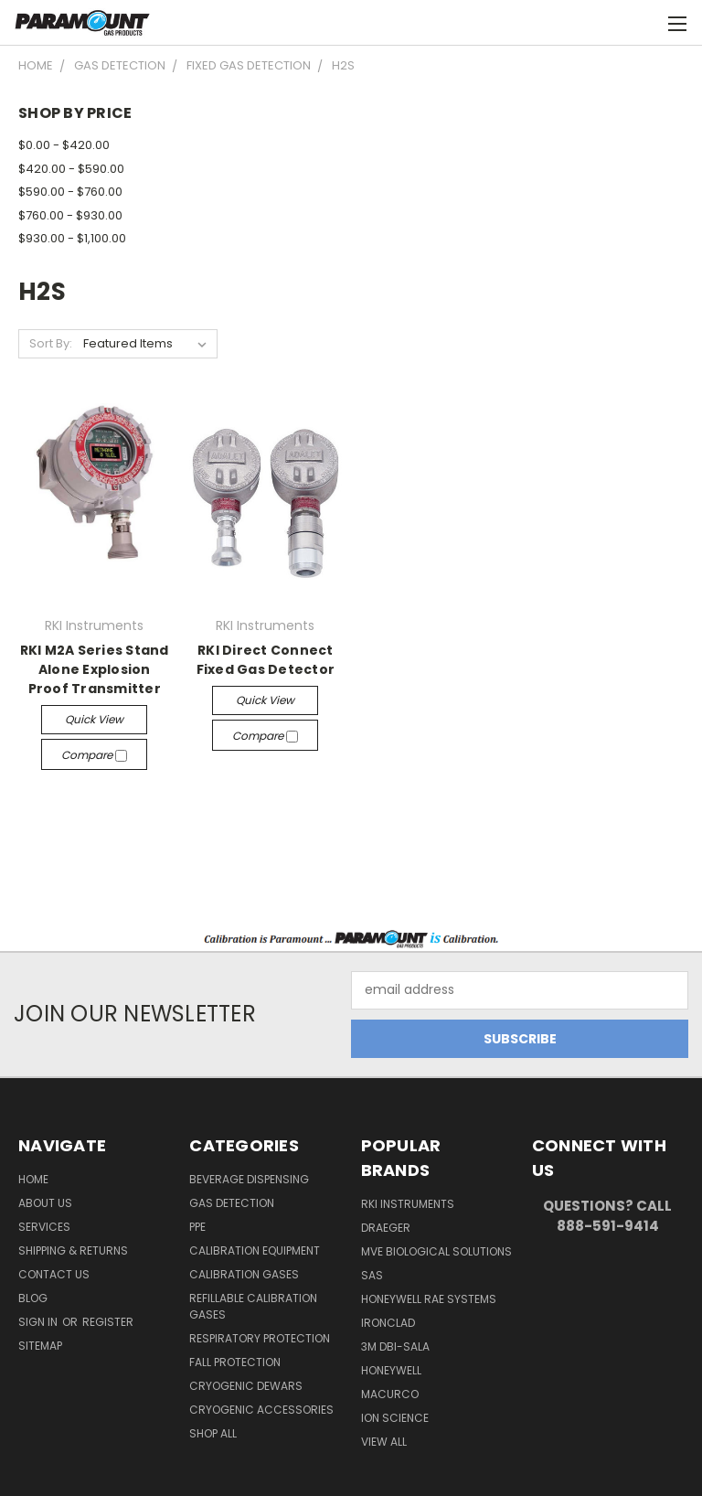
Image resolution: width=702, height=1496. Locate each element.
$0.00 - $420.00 (64, 145)
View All (384, 1441)
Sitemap (40, 1345)
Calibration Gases (244, 1274)
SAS (372, 1275)
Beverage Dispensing (249, 1179)
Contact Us (54, 1274)
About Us (45, 1203)
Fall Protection (235, 1362)
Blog (33, 1298)
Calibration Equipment (254, 1250)
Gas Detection (231, 1203)
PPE (197, 1226)
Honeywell (391, 1370)
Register (107, 1322)
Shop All (213, 1433)
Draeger (385, 1227)
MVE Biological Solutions (436, 1251)
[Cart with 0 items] (643, 22)
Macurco (390, 1394)
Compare (94, 755)
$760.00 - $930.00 (70, 215)
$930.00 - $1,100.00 (72, 238)
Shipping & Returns (73, 1250)
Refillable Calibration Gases (253, 1306)
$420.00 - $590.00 (71, 168)
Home (33, 1179)
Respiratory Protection (259, 1338)
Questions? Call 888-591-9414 (607, 1216)
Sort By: (50, 343)
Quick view (94, 719)
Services (44, 1226)
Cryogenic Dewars (246, 1386)
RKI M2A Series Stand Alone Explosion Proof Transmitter (94, 669)
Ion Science (395, 1418)
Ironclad (388, 1322)
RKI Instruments (407, 1204)
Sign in (39, 1322)
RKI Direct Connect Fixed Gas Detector (266, 660)
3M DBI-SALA (395, 1346)
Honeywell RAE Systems (428, 1299)
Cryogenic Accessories (261, 1409)
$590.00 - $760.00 (70, 191)
